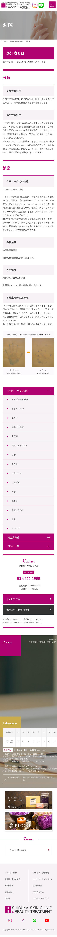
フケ (14, 455)
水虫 (14, 519)
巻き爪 (15, 464)
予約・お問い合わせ (18, 851)
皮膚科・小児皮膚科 (12, 881)
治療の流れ (9, 894)
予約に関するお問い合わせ (18, 610)
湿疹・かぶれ (18, 510)
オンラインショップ (41, 900)
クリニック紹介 (11, 874)
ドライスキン (18, 409)
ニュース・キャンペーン (42, 881)
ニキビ (15, 418)
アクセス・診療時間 (41, 874)
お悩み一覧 (37, 887)
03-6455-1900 (28, 578)
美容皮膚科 (9, 887)
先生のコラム (38, 894)
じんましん (17, 473)
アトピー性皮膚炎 (20, 399)
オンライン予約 (13, 599)
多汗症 (15, 436)
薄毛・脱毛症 (18, 427)
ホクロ (15, 501)
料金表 (7, 900)
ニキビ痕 (16, 482)
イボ (14, 492)
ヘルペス (16, 529)
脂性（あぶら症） (20, 445)
